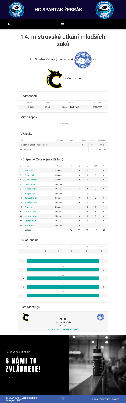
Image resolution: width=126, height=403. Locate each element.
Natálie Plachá (31, 170)
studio (32, 398)
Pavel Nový (29, 207)
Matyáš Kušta (31, 189)
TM (95, 166)
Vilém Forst (30, 225)
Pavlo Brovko (30, 184)
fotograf (10, 400)
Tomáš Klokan (31, 198)
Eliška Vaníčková (32, 180)
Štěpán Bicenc (31, 221)
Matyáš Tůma (30, 193)
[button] (62, 24)
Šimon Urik (29, 175)
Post (59, 166)
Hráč (27, 166)
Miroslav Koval (31, 216)
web (24, 398)
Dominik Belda (31, 212)
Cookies (115, 399)
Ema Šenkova (31, 202)
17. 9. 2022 (63, 314)
